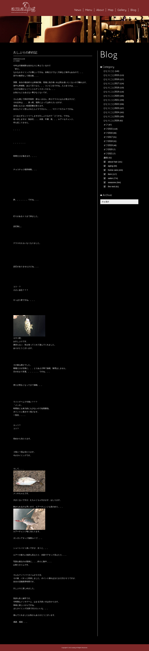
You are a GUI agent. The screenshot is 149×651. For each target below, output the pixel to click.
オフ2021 (108, 153)
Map (110, 10)
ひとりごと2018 (111, 87)
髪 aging (108, 166)
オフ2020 (108, 149)
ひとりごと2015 (111, 75)
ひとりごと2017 (111, 83)
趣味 (106, 158)
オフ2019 (108, 145)
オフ (106, 125)
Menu (88, 10)
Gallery (121, 10)
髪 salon (108, 178)
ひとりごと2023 (111, 108)
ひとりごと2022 (111, 104)
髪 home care (111, 170)
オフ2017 (108, 137)
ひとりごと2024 (111, 112)
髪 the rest (109, 186)
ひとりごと (109, 71)
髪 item (108, 174)
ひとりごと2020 (111, 96)
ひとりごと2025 (111, 116)
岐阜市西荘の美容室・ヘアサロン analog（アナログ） (23, 8)
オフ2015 (108, 129)
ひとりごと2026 (111, 120)
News (77, 10)
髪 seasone (110, 182)
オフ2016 (108, 133)
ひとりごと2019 (111, 92)
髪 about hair (110, 162)
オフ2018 (108, 141)
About (100, 10)
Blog (133, 10)
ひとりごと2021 (111, 100)
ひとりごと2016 (111, 79)
